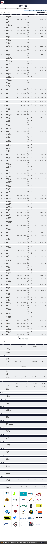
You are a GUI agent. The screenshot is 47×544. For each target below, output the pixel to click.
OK (45, 10)
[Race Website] (2, 2)
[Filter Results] (44, 12)
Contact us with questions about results (23, 6)
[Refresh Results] (46, 12)
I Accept (42, 542)
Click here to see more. (23, 366)
